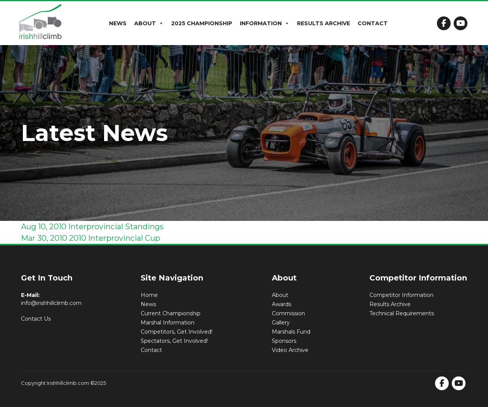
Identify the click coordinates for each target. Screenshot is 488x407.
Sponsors (284, 340)
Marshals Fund (291, 331)
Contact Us (36, 318)
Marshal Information (167, 322)
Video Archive (290, 350)
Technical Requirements (401, 313)
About (149, 23)
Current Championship (171, 313)
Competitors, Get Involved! (176, 331)
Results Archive (323, 23)
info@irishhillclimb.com (51, 303)
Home (149, 295)
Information (264, 23)
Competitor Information (401, 295)
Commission (288, 313)
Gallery (281, 322)
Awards (281, 304)
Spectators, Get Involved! (174, 340)
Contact (373, 23)
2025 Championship (201, 23)
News (118, 23)
